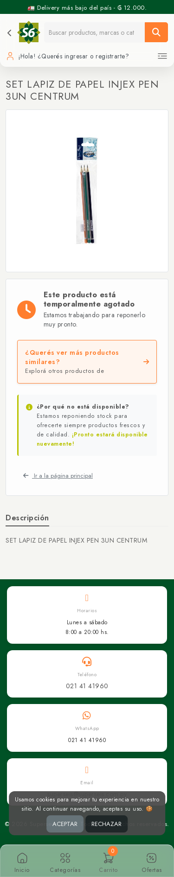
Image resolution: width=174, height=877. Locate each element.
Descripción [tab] (27, 517)
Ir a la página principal (58, 475)
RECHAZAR (106, 823)
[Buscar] (156, 32)
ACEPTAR (64, 823)
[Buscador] (94, 32)
